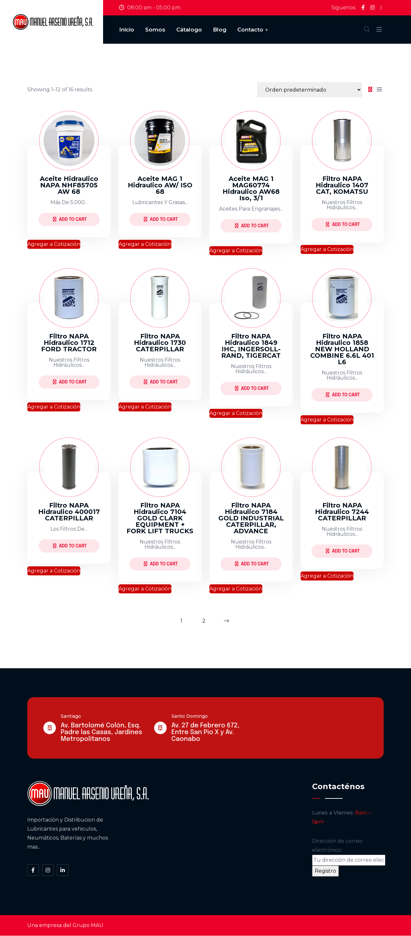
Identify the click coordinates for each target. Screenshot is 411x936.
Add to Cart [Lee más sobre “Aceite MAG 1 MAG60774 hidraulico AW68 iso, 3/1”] (252, 225)
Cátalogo (189, 29)
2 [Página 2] (204, 621)
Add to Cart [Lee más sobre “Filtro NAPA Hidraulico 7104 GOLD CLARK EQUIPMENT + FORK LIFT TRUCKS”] (161, 564)
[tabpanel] (205, 348)
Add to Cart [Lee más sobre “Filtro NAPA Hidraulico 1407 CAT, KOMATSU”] (343, 224)
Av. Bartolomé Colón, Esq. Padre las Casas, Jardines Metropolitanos (101, 733)
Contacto (250, 29)
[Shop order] (309, 89)
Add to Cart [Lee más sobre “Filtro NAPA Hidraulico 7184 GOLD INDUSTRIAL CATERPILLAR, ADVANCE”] (252, 564)
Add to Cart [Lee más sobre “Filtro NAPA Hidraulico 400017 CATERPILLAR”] (70, 546)
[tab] (370, 90)
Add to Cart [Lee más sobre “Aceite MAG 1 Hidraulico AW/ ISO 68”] (161, 219)
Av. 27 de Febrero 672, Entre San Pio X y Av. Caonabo (205, 733)
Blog (219, 29)
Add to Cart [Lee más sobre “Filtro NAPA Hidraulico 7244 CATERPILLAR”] (343, 551)
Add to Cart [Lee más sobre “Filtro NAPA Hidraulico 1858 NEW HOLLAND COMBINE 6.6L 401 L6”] (343, 394)
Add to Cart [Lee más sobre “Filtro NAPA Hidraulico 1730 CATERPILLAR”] (161, 382)
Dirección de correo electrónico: (348, 852)
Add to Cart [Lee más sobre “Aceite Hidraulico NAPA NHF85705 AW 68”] (70, 219)
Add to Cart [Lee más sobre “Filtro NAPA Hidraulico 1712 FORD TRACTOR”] (70, 382)
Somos (155, 29)
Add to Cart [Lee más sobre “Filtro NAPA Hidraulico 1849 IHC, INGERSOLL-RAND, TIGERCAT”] (252, 388)
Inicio (126, 29)
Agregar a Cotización (53, 244)
